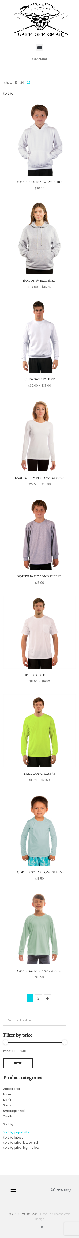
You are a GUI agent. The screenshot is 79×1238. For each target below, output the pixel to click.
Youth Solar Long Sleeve (39, 971)
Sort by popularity (16, 1132)
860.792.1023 (39, 59)
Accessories (12, 1089)
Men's (7, 1100)
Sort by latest (13, 1137)
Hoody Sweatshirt (39, 281)
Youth (7, 1116)
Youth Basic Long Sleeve (39, 577)
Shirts (7, 1105)
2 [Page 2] (38, 998)
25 (28, 82)
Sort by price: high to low (21, 1148)
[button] (39, 47)
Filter (18, 1063)
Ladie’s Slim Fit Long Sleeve (39, 478)
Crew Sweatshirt (39, 379)
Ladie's (8, 1094)
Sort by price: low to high (21, 1142)
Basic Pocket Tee (39, 675)
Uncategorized (14, 1111)
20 (22, 82)
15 (16, 82)
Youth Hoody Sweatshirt (39, 182)
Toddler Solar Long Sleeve (39, 872)
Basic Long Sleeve (39, 774)
